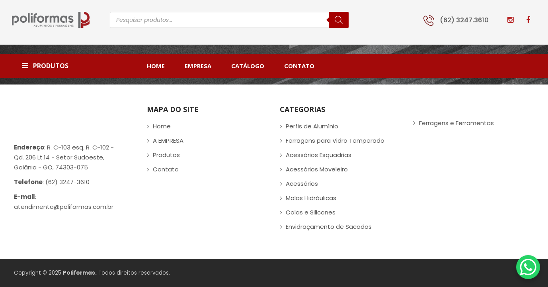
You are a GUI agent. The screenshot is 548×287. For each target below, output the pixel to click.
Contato (166, 169)
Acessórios (302, 183)
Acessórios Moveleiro (317, 169)
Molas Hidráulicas (311, 198)
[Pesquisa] (339, 20)
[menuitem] (161, 66)
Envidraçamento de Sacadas (329, 226)
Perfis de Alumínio (312, 126)
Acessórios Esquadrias (318, 155)
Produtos (166, 155)
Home (162, 126)
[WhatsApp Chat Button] (528, 267)
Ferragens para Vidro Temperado (335, 140)
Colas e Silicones (310, 212)
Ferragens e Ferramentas (456, 123)
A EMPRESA (168, 140)
